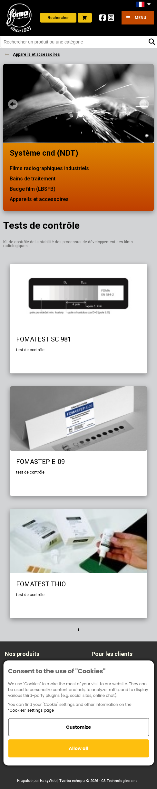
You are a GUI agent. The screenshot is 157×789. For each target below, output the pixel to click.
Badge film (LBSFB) (32, 189)
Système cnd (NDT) (44, 153)
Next (144, 104)
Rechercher (58, 17)
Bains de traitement (32, 179)
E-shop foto (84, 17)
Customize (78, 727)
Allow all (78, 748)
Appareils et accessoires (39, 199)
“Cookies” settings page (31, 710)
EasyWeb (48, 780)
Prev (13, 104)
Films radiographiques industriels (49, 168)
